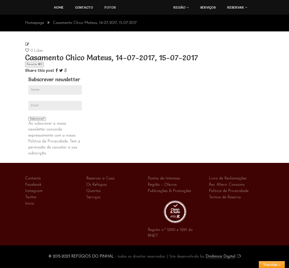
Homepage (34, 23)
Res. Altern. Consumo (227, 185)
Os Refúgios (96, 185)
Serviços (208, 7)
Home (59, 7)
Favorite (34, 64)
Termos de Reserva (225, 197)
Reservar (235, 7)
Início (29, 204)
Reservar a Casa (100, 178)
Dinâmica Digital (220, 257)
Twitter (31, 197)
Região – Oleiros (162, 185)
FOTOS (110, 7)
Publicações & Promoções (169, 191)
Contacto (84, 7)
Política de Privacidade (229, 191)
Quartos (93, 191)
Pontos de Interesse (164, 178)
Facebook (33, 185)
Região (179, 7)
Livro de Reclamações (227, 178)
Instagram (34, 191)
